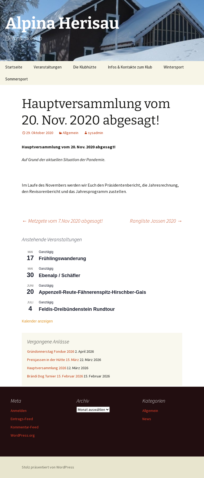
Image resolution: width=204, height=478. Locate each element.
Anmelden (19, 410)
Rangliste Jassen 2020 (156, 220)
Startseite (13, 67)
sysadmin (95, 132)
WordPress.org (23, 435)
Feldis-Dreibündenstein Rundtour (77, 309)
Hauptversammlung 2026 (46, 367)
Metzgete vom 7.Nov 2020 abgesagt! (62, 220)
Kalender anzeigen (37, 321)
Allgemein (70, 132)
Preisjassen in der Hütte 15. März (53, 359)
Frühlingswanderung (62, 258)
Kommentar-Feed (25, 427)
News (146, 418)
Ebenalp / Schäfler (59, 275)
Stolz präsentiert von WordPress (48, 467)
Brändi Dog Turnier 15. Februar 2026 (55, 376)
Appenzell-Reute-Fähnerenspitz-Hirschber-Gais (92, 292)
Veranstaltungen (48, 67)
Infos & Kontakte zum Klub (130, 67)
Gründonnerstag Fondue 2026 (50, 351)
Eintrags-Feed (22, 418)
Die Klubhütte (84, 67)
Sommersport (16, 78)
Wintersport (174, 67)
